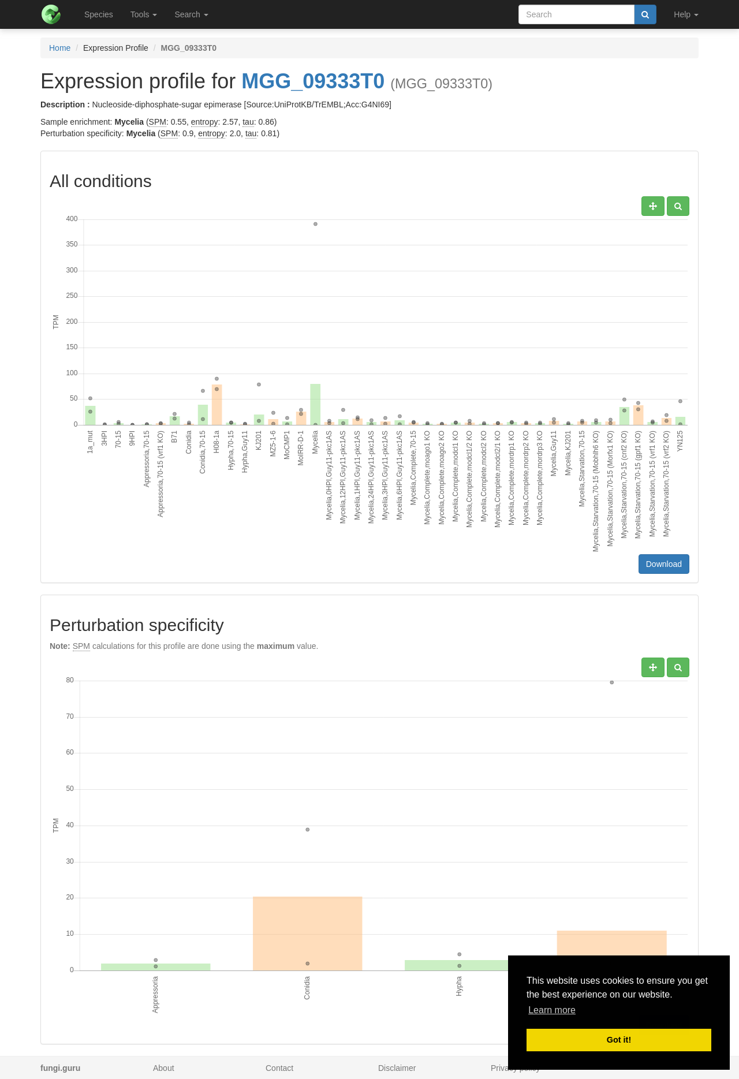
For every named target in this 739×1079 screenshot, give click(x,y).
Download (664, 564)
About (163, 1068)
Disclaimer (397, 1068)
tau (247, 121)
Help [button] (686, 14)
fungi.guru (60, 1068)
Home (59, 48)
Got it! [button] (619, 1039)
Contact (279, 1068)
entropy (204, 121)
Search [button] (191, 14)
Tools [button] (144, 14)
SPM (157, 121)
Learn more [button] (552, 1010)
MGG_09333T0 (313, 81)
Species (98, 14)
